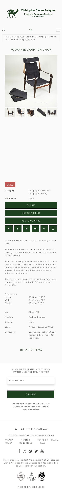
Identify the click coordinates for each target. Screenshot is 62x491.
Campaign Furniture (24, 37)
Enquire (31, 205)
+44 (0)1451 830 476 (31, 429)
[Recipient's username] (31, 380)
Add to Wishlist (31, 213)
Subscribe (31, 394)
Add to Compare (31, 221)
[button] (30, 30)
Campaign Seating (47, 37)
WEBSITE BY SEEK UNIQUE (31, 487)
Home (8, 37)
